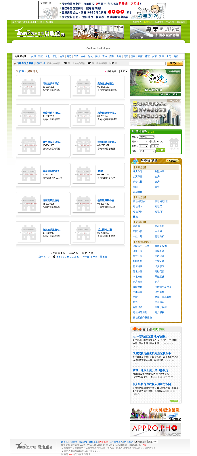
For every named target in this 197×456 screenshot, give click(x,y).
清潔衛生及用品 (163, 286)
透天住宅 (137, 171)
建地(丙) (137, 211)
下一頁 (85, 256)
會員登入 (137, 22)
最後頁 (103, 256)
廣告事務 (159, 292)
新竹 (69, 56)
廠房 (157, 181)
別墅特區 (159, 171)
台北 (47, 56)
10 (68, 256)
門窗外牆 (159, 261)
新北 (54, 56)
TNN (143, 445)
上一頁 (42, 256)
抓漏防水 (159, 302)
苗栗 (76, 56)
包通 (135, 302)
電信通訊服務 (140, 312)
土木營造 (137, 292)
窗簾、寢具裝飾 (163, 297)
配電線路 (137, 271)
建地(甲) (137, 206)
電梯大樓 (137, 191)
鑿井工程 (137, 256)
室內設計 (159, 256)
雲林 (104, 56)
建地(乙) (159, 206)
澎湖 (161, 56)
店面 (135, 186)
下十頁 (93, 256)
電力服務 (159, 312)
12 (75, 256)
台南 (118, 56)
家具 (157, 281)
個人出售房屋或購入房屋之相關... (153, 384)
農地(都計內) (139, 201)
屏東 (133, 56)
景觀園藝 (159, 276)
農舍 (157, 186)
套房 (157, 176)
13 (78, 256)
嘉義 (111, 56)
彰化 (90, 56)
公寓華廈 (137, 176)
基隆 (40, 56)
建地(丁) (159, 211)
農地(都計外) (161, 201)
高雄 (126, 56)
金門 (168, 56)
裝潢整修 (137, 286)
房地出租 (159, 236)
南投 (97, 56)
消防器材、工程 (141, 246)
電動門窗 (159, 271)
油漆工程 (137, 251)
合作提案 (93, 441)
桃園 (62, 56)
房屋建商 (137, 266)
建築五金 (159, 251)
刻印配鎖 (137, 261)
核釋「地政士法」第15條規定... (151, 370)
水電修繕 (137, 276)
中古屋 (158, 231)
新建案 (136, 226)
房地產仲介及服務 (142, 317)
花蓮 (147, 56)
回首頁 (64, 441)
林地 (135, 216)
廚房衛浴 (137, 281)
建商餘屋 (159, 226)
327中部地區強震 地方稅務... (150, 336)
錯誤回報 (83, 441)
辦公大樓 (137, 181)
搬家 (135, 297)
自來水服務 (161, 307)
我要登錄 (40, 63)
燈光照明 (159, 266)
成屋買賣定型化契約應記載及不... (153, 353)
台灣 (33, 56)
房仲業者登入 (116, 441)
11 (71, 256)
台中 (83, 56)
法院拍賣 (137, 231)
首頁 (21, 71)
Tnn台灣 (73, 441)
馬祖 (175, 56)
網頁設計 (128, 441)
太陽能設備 (161, 246)
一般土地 (137, 236)
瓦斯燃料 (137, 307)
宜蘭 (140, 56)
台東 (154, 56)
